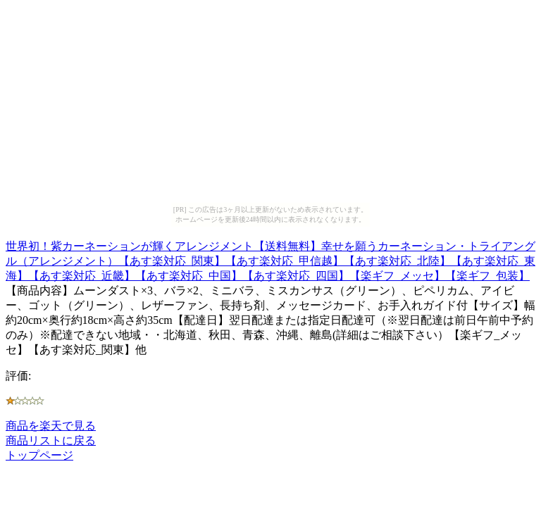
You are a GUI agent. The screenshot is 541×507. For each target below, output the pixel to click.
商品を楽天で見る (51, 426)
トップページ (39, 455)
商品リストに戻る (51, 440)
